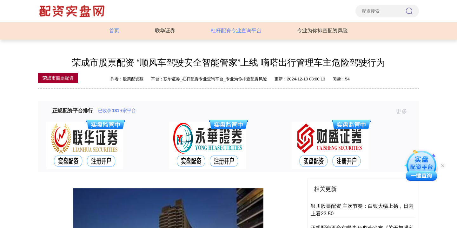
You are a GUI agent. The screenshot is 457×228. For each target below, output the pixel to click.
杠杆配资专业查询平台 (236, 30)
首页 (114, 30)
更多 (404, 111)
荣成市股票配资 (58, 77)
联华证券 (165, 30)
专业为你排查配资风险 (322, 30)
